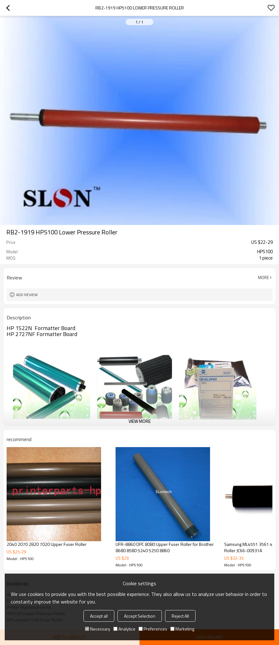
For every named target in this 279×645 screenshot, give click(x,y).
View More (139, 421)
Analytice (124, 628)
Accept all (99, 616)
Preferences (153, 628)
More (263, 277)
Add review (27, 295)
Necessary (97, 628)
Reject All (180, 616)
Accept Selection (139, 616)
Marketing (182, 628)
